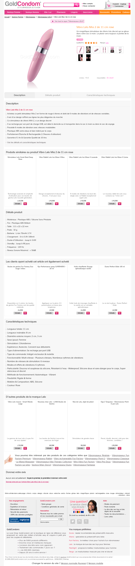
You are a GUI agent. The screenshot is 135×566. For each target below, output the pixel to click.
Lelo (107, 43)
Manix (71, 537)
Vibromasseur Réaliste (99, 455)
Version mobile (95, 563)
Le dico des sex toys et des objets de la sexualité (114, 510)
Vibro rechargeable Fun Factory (68, 458)
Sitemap (66, 559)
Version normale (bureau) (73, 563)
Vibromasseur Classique (118, 458)
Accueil (7, 17)
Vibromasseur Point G (95, 458)
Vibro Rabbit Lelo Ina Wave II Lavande (83, 157)
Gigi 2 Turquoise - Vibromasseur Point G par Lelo (115, 403)
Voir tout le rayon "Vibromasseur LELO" (69, 21)
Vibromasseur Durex (62, 465)
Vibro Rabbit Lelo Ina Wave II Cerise (114, 157)
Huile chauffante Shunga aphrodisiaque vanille (83, 268)
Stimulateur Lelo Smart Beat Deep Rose (20, 158)
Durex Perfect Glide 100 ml (115, 267)
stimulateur (26, 114)
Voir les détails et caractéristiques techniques (26, 142)
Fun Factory (74, 540)
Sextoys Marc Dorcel (41, 465)
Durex (71, 533)
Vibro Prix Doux (103, 462)
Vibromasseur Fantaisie (84, 465)
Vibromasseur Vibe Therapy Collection (54, 462)
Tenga (71, 552)
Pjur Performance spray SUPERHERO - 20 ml (52, 268)
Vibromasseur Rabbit (42, 458)
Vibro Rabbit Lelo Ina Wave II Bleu (51, 157)
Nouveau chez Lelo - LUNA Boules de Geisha (52, 403)
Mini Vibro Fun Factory (84, 462)
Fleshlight (73, 548)
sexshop (63, 557)
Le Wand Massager (25, 462)
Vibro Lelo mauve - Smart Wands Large (20, 403)
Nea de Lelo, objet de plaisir (83, 402)
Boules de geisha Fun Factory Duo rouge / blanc (20, 268)
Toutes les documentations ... (115, 514)
